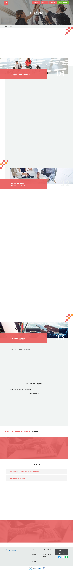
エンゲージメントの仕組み (35, 4)
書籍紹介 (36, 2)
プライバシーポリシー (48, 549)
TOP (6, 26)
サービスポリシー (47, 554)
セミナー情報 (62, 4)
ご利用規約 (45, 551)
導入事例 (56, 4)
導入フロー (51, 4)
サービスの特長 (44, 4)
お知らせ (67, 4)
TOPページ (33, 549)
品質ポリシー (46, 556)
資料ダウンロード (44, 2)
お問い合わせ (52, 2)
